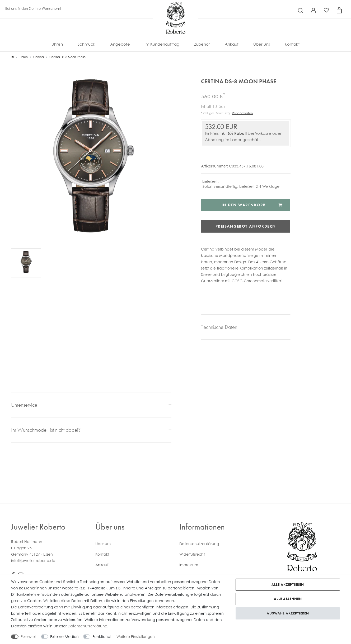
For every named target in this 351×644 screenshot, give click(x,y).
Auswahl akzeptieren (288, 613)
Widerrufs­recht (192, 554)
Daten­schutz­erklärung (199, 543)
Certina (38, 57)
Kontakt (292, 44)
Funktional (101, 636)
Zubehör (202, 44)
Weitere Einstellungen (135, 636)
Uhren (57, 44)
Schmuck (86, 44)
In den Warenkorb (252, 205)
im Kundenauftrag (162, 44)
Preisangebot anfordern (246, 226)
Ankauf (231, 44)
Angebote (120, 44)
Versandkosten (242, 113)
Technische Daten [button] (246, 326)
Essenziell (28, 636)
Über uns (261, 44)
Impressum (188, 565)
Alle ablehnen (288, 599)
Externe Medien (64, 636)
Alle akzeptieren (288, 584)
